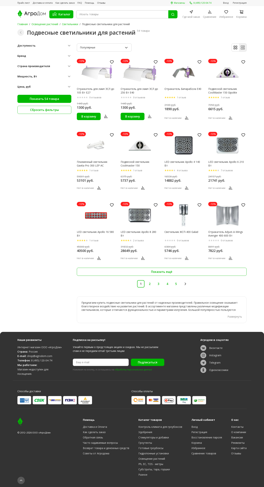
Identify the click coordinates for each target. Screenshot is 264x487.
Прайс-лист (23, 2)
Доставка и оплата (43, 2)
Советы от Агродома (96, 453)
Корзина (196, 442)
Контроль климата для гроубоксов (160, 427)
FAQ (80, 2)
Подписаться (147, 362)
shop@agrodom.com (39, 356)
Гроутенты (145, 442)
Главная (22, 24)
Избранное (198, 448)
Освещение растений (45, 24)
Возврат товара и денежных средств (106, 448)
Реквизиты (238, 442)
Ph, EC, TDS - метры (150, 464)
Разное (142, 474)
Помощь (89, 2)
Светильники (70, 24)
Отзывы (101, 2)
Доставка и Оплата (95, 427)
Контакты (237, 427)
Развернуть (235, 316)
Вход (225, 2)
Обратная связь (93, 437)
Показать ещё (161, 272)
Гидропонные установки (153, 453)
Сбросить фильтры (44, 110)
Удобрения (145, 432)
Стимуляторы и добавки (153, 437)
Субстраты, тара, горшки (154, 469)
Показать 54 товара (44, 99)
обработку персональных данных (133, 369)
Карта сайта (239, 448)
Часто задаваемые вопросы (100, 442)
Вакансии (237, 437)
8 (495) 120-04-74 (41, 360)
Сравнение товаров (203, 453)
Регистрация (240, 2)
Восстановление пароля (206, 437)
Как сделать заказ (65, 2)
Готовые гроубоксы (150, 448)
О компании (238, 432)
